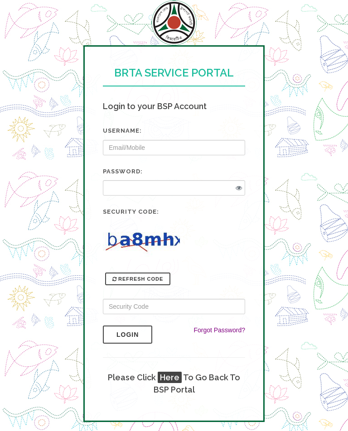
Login (134, 335)
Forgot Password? (219, 330)
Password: (123, 171)
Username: (122, 130)
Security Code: (131, 211)
